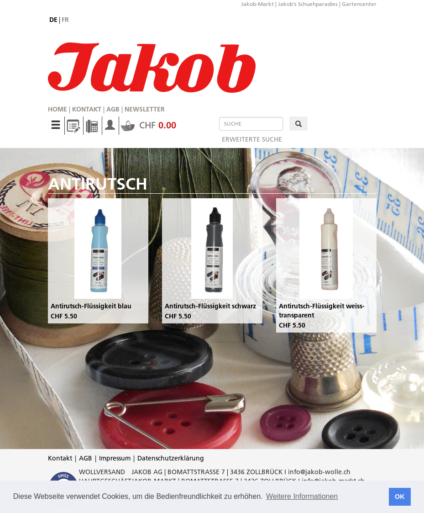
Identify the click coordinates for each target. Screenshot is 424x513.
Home (57, 109)
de (53, 20)
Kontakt (86, 109)
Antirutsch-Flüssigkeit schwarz (210, 306)
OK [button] (400, 496)
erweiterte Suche (252, 139)
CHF (148, 125)
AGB (113, 109)
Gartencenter (359, 3)
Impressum (115, 458)
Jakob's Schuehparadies (308, 3)
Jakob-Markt (257, 3)
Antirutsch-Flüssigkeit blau (91, 306)
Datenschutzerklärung (170, 458)
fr (65, 20)
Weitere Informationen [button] (302, 496)
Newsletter (145, 109)
